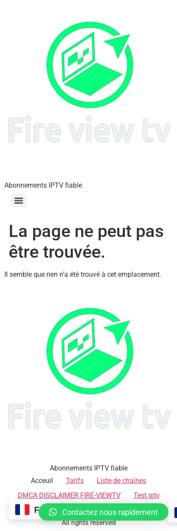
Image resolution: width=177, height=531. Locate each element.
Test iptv (147, 495)
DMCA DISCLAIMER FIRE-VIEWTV (69, 495)
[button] (103, 512)
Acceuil (42, 481)
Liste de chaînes (121, 481)
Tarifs (75, 481)
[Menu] (18, 200)
